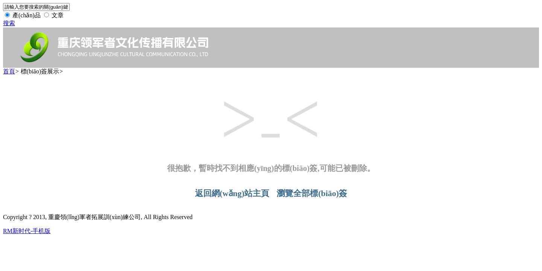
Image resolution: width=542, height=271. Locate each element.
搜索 (9, 23)
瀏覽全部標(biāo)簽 (312, 193)
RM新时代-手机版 (26, 231)
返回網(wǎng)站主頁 (232, 193)
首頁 (9, 71)
